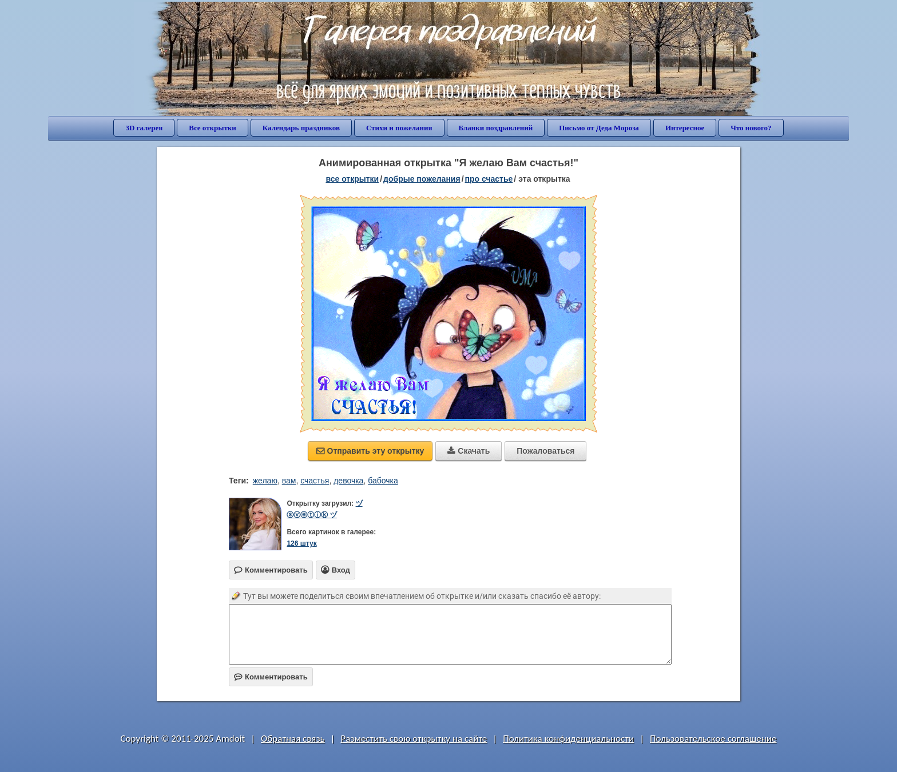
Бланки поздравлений (496, 127)
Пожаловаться (545, 450)
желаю (265, 480)
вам (289, 480)
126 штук (301, 543)
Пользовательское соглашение (713, 739)
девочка (348, 480)
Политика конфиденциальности (568, 739)
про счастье (489, 178)
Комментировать (271, 677)
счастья (314, 480)
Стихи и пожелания (399, 127)
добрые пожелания (422, 178)
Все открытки (212, 127)
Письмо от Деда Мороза (599, 127)
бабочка (383, 480)
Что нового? (751, 127)
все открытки (352, 178)
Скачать (468, 450)
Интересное (684, 127)
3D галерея (143, 127)
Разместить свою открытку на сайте (413, 739)
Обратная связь (293, 739)
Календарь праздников (301, 127)
